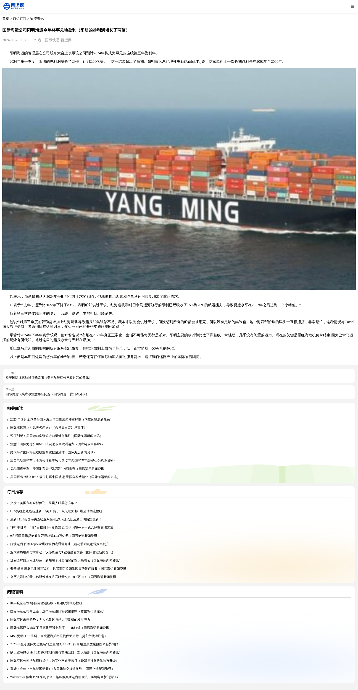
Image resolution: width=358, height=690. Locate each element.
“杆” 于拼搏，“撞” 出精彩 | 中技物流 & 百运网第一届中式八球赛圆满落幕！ (63, 527)
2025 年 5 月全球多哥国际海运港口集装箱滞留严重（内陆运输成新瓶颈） (61, 419)
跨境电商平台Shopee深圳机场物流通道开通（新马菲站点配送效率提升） (61, 544)
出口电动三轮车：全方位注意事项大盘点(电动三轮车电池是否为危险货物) (62, 460)
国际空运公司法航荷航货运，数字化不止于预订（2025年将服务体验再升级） (64, 660)
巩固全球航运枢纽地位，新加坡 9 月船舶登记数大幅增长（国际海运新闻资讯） (66, 560)
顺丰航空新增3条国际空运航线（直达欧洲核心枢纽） (47, 603)
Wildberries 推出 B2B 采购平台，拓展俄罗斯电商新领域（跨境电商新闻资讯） (65, 677)
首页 (5, 19)
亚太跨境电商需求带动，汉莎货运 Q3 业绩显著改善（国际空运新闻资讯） (62, 552)
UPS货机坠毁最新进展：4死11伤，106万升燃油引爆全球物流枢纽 (56, 511)
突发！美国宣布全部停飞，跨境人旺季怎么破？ (43, 503)
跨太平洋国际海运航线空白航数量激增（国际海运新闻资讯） (53, 452)
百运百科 (19, 19)
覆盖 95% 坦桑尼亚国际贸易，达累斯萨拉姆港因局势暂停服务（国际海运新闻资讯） (70, 568)
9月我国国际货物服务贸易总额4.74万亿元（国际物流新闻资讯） (55, 536)
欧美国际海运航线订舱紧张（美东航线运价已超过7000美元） (49, 377)
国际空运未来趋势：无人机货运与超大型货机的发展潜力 (50, 619)
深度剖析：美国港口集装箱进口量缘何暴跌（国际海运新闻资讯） (56, 436)
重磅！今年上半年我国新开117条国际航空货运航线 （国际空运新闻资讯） (62, 669)
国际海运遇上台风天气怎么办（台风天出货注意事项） (48, 427)
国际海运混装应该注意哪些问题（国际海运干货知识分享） (47, 394)
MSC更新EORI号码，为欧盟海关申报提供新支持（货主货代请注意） (59, 636)
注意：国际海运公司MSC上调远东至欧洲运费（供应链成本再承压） (58, 444)
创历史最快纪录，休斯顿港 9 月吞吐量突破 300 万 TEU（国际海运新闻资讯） (65, 577)
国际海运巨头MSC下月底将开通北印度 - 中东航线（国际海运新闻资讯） (61, 628)
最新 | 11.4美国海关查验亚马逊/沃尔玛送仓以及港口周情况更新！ (56, 519)
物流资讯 (37, 19)
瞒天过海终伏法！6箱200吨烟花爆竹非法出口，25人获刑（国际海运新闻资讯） (66, 652)
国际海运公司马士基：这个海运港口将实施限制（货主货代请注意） (58, 611)
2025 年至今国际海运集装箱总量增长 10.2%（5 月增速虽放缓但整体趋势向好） (66, 644)
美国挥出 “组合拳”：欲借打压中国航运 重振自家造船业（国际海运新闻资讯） (65, 477)
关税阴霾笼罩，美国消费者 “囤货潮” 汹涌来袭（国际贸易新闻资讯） (58, 468)
